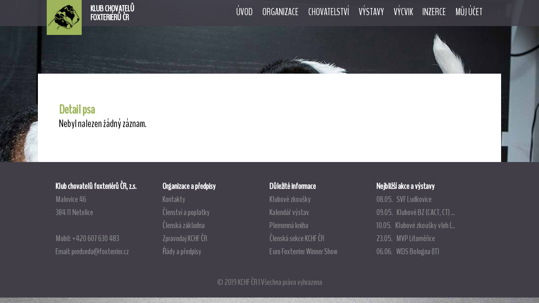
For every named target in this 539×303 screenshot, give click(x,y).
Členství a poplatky (186, 212)
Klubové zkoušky (290, 199)
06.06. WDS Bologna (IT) (407, 251)
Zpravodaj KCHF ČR (185, 238)
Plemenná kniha (289, 225)
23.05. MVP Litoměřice (405, 238)
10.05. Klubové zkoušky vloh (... (415, 225)
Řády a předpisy (182, 251)
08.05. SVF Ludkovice (404, 199)
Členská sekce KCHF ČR (297, 238)
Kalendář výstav (289, 212)
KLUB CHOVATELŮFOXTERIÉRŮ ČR (112, 13)
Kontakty (174, 199)
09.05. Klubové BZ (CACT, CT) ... (415, 212)
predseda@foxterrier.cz (100, 251)
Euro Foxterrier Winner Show (303, 251)
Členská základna (184, 225)
